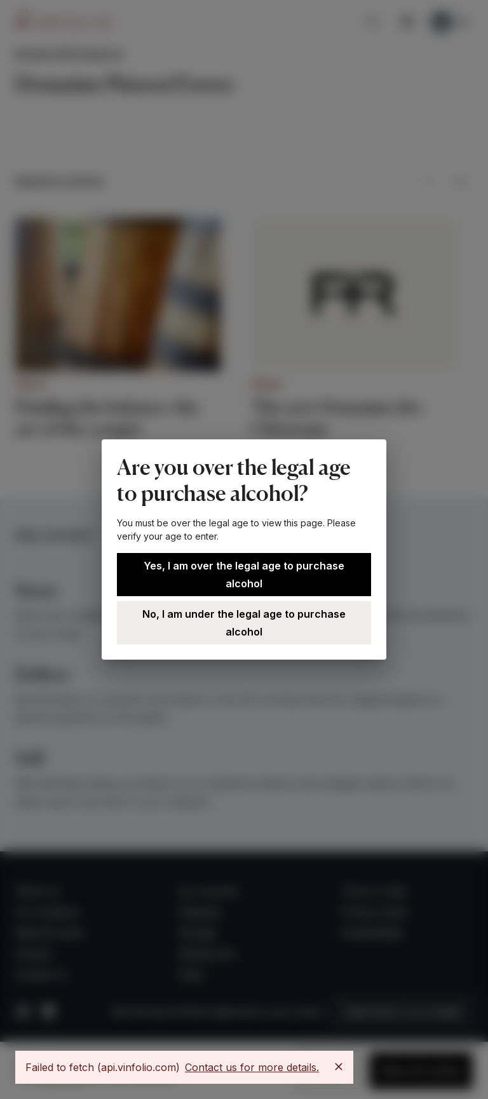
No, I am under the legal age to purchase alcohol (244, 623)
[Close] (338, 1066)
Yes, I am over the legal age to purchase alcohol (244, 574)
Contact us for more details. (252, 1067)
